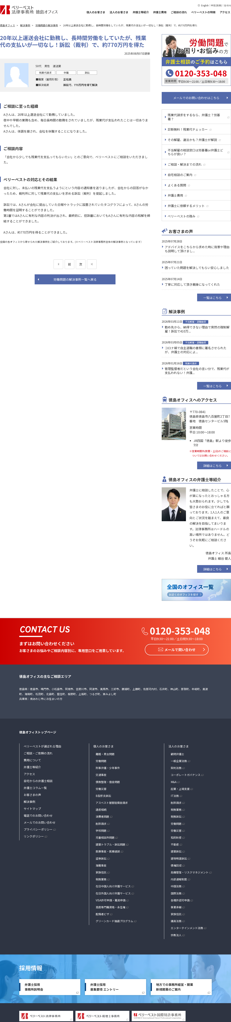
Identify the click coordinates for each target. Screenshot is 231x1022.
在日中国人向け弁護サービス (113, 886)
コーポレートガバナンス (185, 774)
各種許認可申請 (180, 899)
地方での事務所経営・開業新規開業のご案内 (174, 986)
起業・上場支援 (180, 788)
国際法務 (176, 892)
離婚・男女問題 (105, 753)
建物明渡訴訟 (179, 858)
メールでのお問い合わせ (39, 822)
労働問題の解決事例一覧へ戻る (75, 279)
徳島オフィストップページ (37, 731)
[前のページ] (58, 264)
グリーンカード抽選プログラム (114, 920)
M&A (174, 781)
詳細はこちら (212, 465)
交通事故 (101, 774)
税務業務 (101, 879)
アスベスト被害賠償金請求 (112, 802)
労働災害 (101, 788)
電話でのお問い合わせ (38, 815)
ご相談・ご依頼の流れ (38, 752)
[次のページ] (91, 264)
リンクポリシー (34, 835)
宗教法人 (176, 934)
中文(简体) (216, 5)
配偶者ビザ (102, 913)
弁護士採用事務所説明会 (34, 986)
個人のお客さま (95, 12)
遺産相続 (101, 809)
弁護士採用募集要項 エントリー (104, 986)
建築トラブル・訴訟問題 (110, 844)
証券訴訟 (101, 858)
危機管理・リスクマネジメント (189, 872)
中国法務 (176, 886)
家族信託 (101, 872)
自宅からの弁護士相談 (38, 780)
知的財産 (176, 837)
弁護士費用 (160, 12)
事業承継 (176, 906)
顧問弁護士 (177, 753)
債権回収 (176, 865)
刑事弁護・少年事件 (108, 767)
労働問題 (101, 760)
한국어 (227, 5)
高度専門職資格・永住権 (110, 906)
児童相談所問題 (105, 837)
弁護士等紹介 (141, 12)
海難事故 (101, 865)
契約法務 (176, 767)
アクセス (225, 12)
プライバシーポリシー (38, 829)
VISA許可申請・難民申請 (111, 899)
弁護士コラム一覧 (35, 787)
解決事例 (29, 801)
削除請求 (101, 823)
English (205, 5)
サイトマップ (32, 808)
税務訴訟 (176, 816)
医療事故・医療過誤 (108, 851)
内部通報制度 (179, 879)
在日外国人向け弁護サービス (113, 892)
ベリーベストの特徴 (203, 12)
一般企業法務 (179, 760)
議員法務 (176, 920)
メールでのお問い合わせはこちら (196, 97)
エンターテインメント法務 (187, 927)
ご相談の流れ (179, 12)
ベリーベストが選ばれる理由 (42, 745)
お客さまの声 (32, 794)
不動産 (175, 844)
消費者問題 (102, 816)
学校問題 (101, 830)
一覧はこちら (212, 297)
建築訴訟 (176, 851)
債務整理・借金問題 (108, 781)
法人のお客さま (119, 12)
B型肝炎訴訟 (103, 795)
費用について (32, 759)
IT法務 (175, 795)
